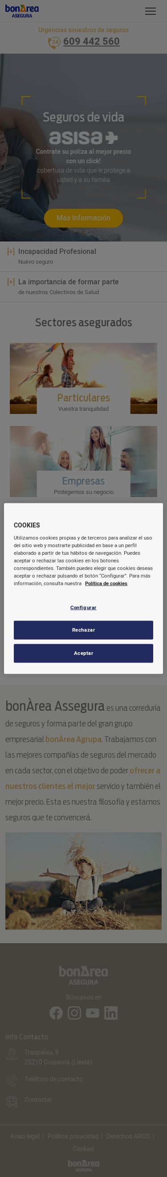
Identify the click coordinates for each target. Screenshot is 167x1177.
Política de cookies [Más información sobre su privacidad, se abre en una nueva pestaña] (106, 583)
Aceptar (84, 653)
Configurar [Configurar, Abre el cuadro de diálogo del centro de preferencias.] (83, 607)
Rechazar (83, 630)
